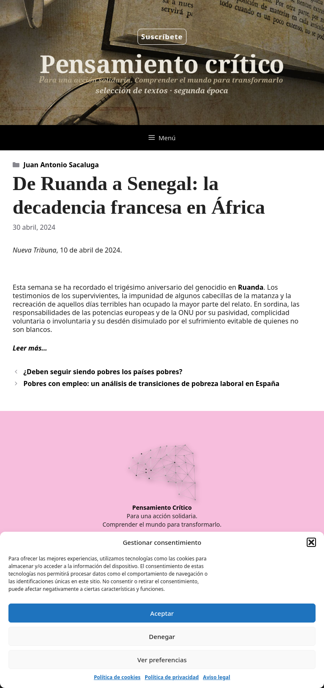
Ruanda (251, 287)
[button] (311, 542)
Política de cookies (117, 677)
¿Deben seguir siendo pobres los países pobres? (103, 371)
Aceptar (162, 613)
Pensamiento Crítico (162, 507)
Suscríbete (162, 36)
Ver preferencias (161, 659)
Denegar (162, 636)
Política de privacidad (172, 677)
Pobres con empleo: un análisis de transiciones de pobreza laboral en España (152, 383)
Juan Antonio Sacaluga (61, 164)
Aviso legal (216, 677)
